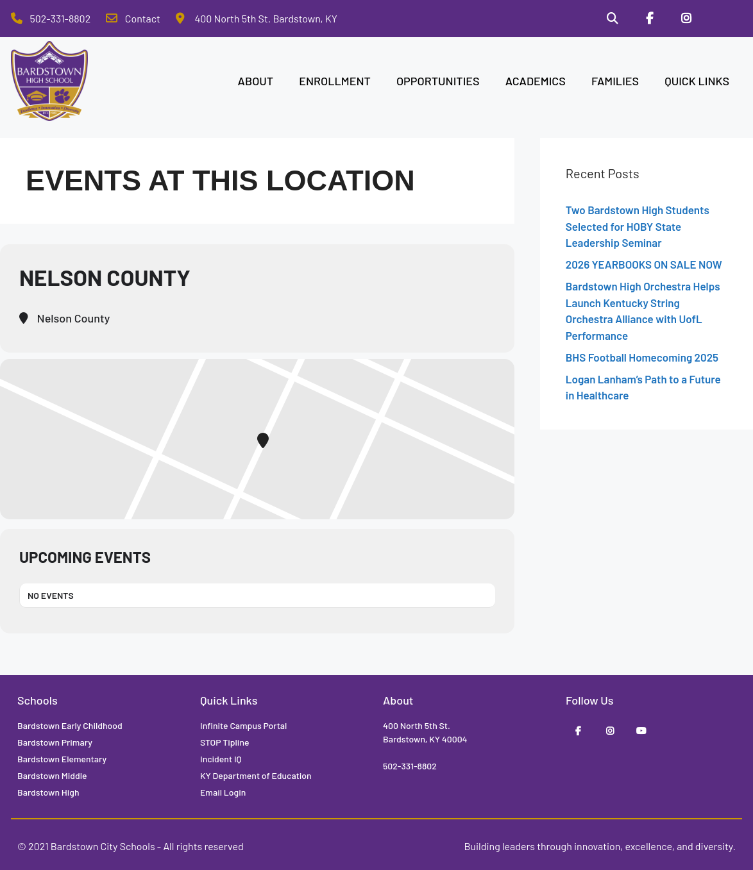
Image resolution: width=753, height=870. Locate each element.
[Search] (612, 18)
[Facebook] (649, 18)
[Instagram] (686, 18)
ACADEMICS (535, 81)
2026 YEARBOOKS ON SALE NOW (644, 264)
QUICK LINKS (696, 81)
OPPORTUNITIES (438, 81)
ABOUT (256, 81)
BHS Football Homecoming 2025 (642, 357)
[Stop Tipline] (723, 18)
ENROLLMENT (335, 81)
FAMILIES (615, 81)
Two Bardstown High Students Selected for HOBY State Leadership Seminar (637, 226)
